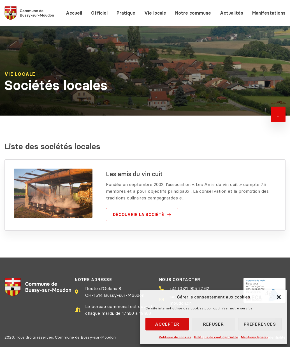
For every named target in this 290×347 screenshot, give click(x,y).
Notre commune (193, 13)
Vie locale (155, 13)
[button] (279, 297)
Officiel (99, 13)
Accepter (167, 324)
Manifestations (269, 13)
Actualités (231, 13)
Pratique (126, 13)
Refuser (213, 324)
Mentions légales (254, 337)
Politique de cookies (175, 337)
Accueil (74, 13)
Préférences (260, 324)
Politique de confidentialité (216, 337)
